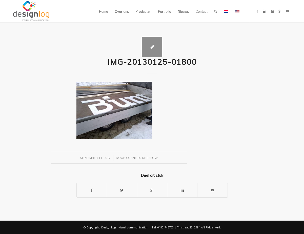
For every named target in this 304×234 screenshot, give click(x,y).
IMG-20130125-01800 (152, 62)
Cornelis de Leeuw (142, 158)
